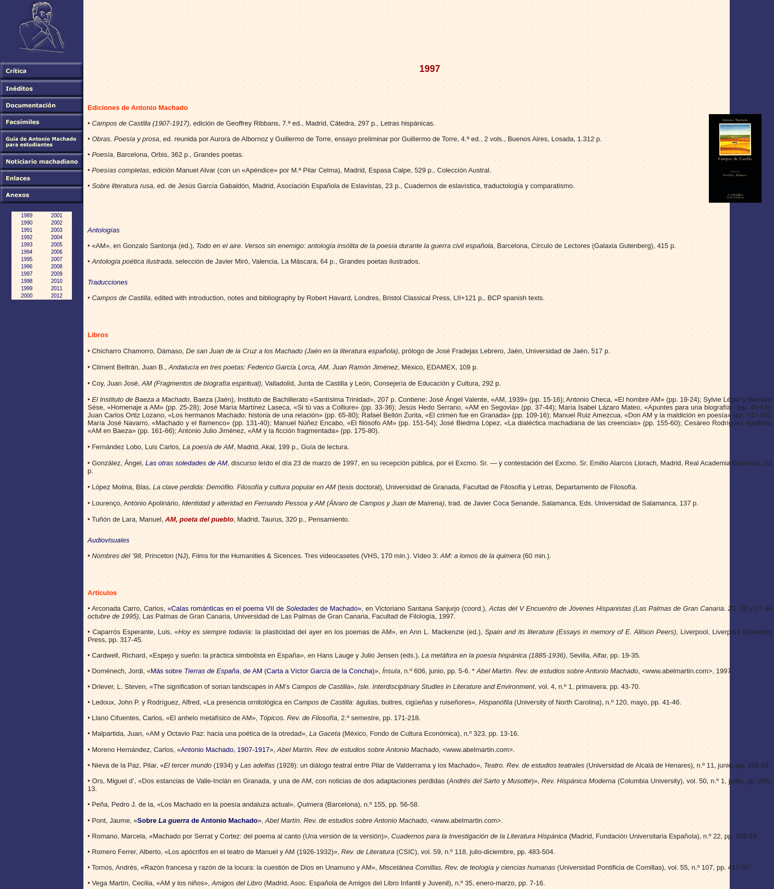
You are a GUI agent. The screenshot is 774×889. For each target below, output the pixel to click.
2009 (57, 274)
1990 (26, 223)
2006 (57, 252)
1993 (26, 245)
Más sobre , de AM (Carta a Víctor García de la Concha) (263, 671)
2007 (57, 259)
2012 (57, 296)
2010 (57, 281)
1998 (26, 281)
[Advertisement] (277, 25)
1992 (26, 237)
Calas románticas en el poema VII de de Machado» (266, 608)
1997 (26, 274)
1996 (26, 266)
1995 (26, 259)
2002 (57, 223)
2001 (57, 215)
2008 (57, 266)
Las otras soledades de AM (186, 463)
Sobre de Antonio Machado (198, 820)
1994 (26, 252)
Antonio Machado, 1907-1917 (225, 750)
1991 (26, 230)
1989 (26, 215)
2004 (57, 237)
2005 (57, 245)
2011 (57, 288)
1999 (26, 288)
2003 (57, 230)
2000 (26, 296)
